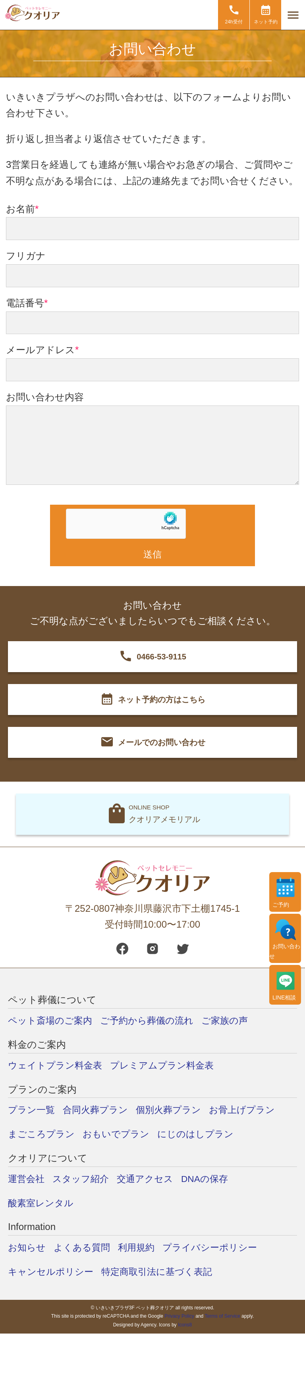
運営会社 (27, 1179)
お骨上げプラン (250, 1110)
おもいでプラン (120, 1134)
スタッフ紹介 (83, 1179)
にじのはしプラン (202, 1134)
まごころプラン (42, 1134)
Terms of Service (222, 1316)
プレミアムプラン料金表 (168, 1065)
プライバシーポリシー (217, 1247)
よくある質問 (84, 1247)
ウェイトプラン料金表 (57, 1065)
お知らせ (27, 1247)
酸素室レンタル (42, 1203)
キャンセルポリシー (52, 1271)
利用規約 (141, 1247)
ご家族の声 (233, 1020)
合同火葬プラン (99, 1110)
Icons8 (185, 1325)
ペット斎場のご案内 (52, 1020)
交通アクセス (150, 1179)
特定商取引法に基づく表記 (162, 1271)
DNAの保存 (212, 1179)
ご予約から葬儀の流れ (152, 1020)
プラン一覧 (32, 1110)
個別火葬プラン (174, 1110)
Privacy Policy (179, 1316)
